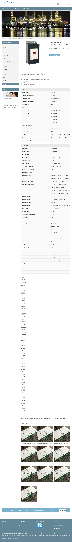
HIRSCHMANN (6, 61)
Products (15, 8)
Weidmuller (5, 74)
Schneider (10, 38)
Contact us (4, 525)
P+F (4, 63)
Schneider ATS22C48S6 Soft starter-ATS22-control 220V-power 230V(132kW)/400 (37, 418)
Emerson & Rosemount (8, 53)
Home (5, 38)
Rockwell (5, 66)
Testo (4, 77)
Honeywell (5, 55)
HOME (3, 8)
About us (22, 8)
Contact (29, 8)
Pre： (22, 418)
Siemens (5, 72)
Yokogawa (5, 47)
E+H (4, 58)
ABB (4, 50)
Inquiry (55, 55)
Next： (54, 418)
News (8, 8)
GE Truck (5, 80)
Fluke (4, 44)
